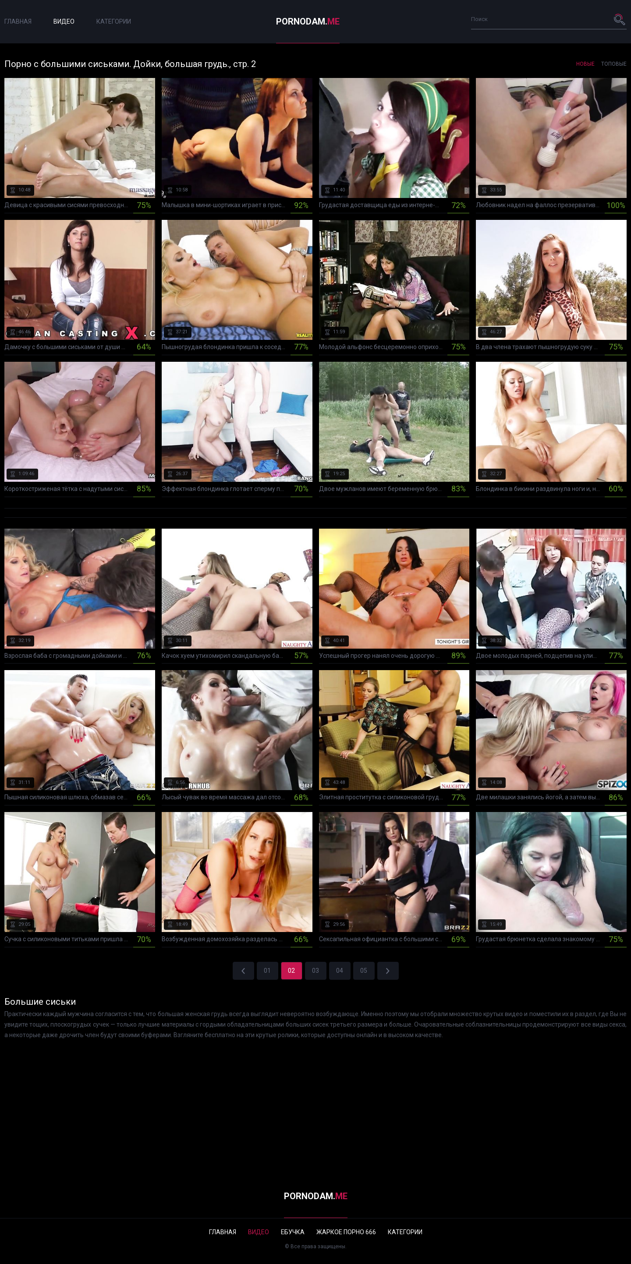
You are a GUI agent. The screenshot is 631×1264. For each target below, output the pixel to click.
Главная (18, 21)
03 (315, 970)
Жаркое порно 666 (346, 1232)
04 (339, 970)
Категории (113, 21)
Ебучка (293, 1232)
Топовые (614, 64)
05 (363, 970)
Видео (63, 21)
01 (267, 970)
